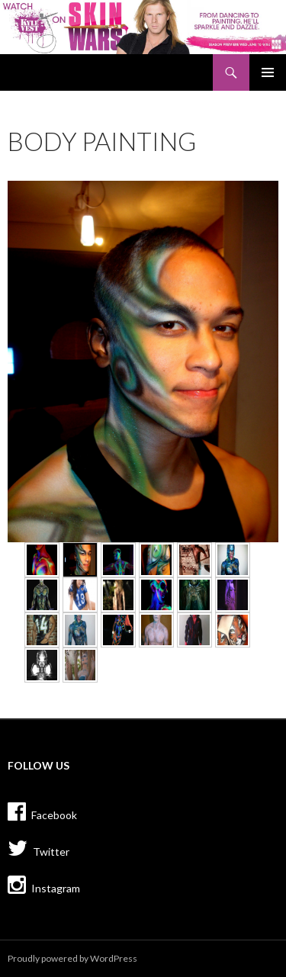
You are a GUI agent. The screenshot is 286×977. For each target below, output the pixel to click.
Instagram (44, 884)
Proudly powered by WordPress (72, 958)
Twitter (38, 848)
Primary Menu (267, 72)
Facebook (42, 811)
